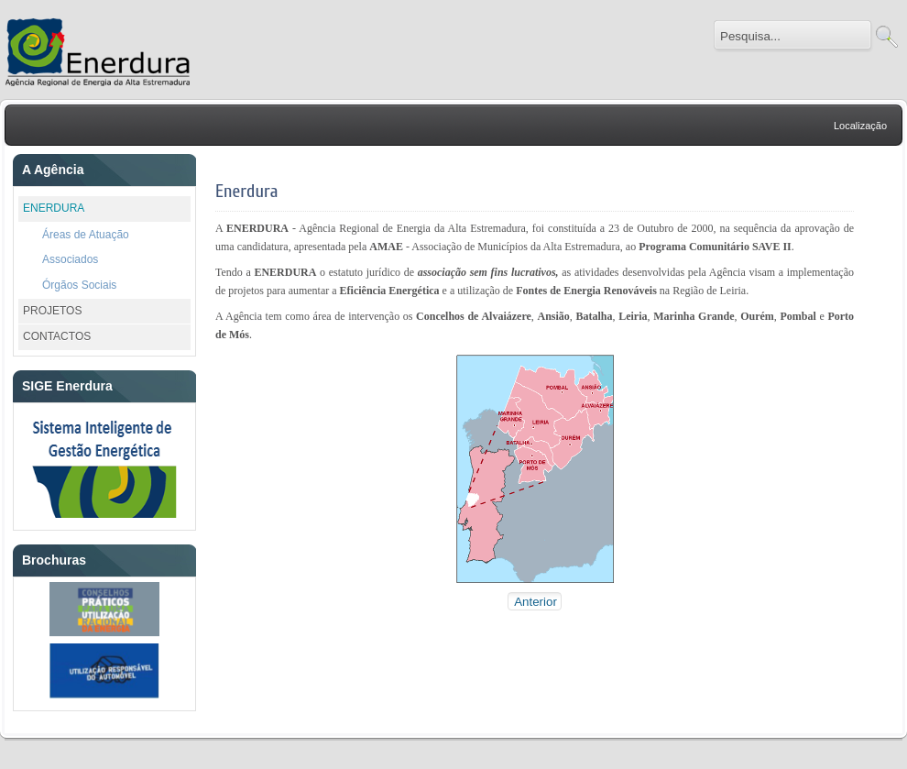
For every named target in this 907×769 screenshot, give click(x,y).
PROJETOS (52, 310)
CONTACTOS (57, 336)
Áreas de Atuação (85, 234)
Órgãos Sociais (79, 285)
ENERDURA (53, 208)
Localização (860, 125)
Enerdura (246, 191)
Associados (70, 259)
